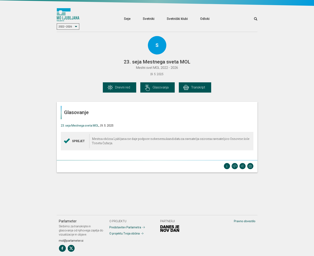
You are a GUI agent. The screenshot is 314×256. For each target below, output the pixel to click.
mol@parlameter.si (71, 240)
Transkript (198, 87)
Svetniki (148, 19)
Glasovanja (161, 87)
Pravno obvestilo (244, 221)
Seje (127, 19)
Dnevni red (122, 87)
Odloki (205, 19)
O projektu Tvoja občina (124, 233)
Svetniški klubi (177, 19)
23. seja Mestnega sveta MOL (80, 125)
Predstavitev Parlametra (125, 227)
